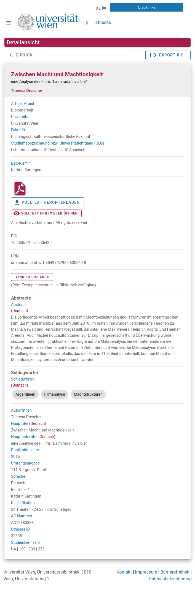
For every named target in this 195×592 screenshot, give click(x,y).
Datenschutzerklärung (170, 578)
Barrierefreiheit (175, 572)
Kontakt (124, 572)
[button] (100, 8)
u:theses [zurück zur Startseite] (102, 22)
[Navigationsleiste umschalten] (8, 23)
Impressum (146, 572)
